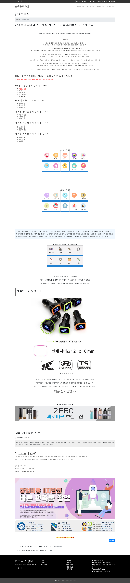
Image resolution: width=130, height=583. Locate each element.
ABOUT (43, 560)
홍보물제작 (90, 6)
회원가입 (112, 1)
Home (18, 19)
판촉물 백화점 (22, 6)
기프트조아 (69, 373)
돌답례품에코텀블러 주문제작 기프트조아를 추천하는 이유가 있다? (39, 546)
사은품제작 (100, 6)
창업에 (68, 562)
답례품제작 (110, 6)
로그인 (104, 1)
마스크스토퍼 (70, 565)
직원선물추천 (70, 569)
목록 (112, 540)
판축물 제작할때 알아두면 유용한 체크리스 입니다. (35, 550)
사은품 (68, 560)
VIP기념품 (48, 236)
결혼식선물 (70, 567)
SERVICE (43, 562)
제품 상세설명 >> (65, 391)
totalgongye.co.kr (20, 564)
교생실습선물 (22, 89)
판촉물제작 (80, 6)
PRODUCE (44, 565)
